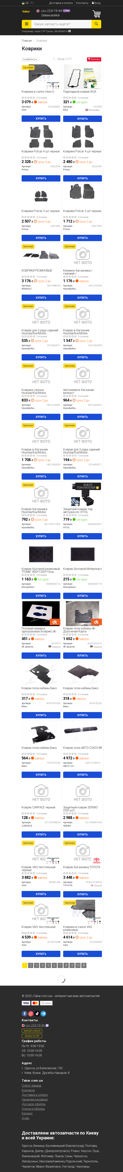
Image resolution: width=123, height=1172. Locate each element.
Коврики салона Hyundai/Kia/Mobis (34, 391)
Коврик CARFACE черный (38, 807)
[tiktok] (37, 1013)
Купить (41, 118)
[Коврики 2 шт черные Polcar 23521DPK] (82, 196)
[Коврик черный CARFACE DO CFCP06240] (41, 792)
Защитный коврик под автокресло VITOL (78, 510)
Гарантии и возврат (35, 1099)
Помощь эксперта (50, 15)
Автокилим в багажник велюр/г (78, 391)
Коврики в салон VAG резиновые (77, 928)
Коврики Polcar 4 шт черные (41, 151)
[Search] (96, 24)
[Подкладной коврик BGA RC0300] (82, 77)
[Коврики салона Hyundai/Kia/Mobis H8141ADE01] (41, 375)
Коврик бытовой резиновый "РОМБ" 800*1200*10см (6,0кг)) (41, 570)
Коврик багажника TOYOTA (81, 867)
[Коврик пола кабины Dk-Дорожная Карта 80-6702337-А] (82, 613)
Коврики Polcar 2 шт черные (82, 211)
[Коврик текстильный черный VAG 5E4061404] (41, 852)
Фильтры (94, 59)
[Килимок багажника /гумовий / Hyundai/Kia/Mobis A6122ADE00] (82, 255)
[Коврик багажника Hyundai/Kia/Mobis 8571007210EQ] (41, 494)
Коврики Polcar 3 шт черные (41, 211)
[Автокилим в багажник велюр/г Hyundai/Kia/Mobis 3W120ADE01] (82, 375)
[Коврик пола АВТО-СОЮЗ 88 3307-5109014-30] (82, 733)
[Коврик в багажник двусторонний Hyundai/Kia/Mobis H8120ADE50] (41, 434)
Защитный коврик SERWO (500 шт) (80, 809)
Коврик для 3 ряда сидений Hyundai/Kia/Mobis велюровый (40, 332)
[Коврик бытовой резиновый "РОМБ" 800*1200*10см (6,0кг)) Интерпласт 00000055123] (41, 554)
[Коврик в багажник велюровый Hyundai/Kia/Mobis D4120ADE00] (82, 315)
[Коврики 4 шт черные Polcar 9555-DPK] (41, 136)
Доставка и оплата (61, 2)
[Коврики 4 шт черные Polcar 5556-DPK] (82, 136)
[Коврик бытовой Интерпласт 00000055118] (82, 554)
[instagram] (31, 1013)
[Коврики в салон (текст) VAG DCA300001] (41, 77)
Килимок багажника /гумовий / (77, 272)
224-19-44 (50, 11)
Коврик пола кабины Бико (39, 688)
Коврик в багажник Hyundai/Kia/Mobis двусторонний (35, 451)
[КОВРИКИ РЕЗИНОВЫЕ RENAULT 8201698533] (41, 255)
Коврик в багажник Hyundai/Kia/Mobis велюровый (76, 332)
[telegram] (43, 1013)
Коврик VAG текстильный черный (38, 868)
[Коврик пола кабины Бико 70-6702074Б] (41, 733)
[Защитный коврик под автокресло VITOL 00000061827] (82, 494)
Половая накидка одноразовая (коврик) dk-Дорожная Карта (39, 630)
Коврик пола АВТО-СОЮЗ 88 (82, 748)
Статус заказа (31, 1085)
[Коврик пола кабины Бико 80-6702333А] (41, 673)
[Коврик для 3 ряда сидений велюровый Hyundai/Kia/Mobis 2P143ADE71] (41, 315)
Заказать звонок (31, 1030)
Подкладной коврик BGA (79, 91)
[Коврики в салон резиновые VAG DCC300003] (82, 912)
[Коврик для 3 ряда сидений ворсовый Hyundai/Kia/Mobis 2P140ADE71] (82, 434)
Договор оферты (33, 1104)
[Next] (83, 965)
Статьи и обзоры (33, 1109)
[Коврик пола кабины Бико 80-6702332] (82, 673)
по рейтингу (30, 59)
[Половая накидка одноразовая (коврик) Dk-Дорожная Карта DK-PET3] (41, 613)
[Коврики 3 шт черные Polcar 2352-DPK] (41, 196)
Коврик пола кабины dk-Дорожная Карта (79, 630)
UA (25, 3)
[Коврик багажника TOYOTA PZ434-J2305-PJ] (82, 852)
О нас (25, 1118)
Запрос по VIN (32, 1036)
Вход (96, 2)
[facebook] (24, 1013)
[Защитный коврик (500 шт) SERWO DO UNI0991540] (82, 792)
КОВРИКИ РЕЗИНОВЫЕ (37, 270)
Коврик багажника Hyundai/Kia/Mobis (34, 510)
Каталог (27, 1113)
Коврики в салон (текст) (38, 91)
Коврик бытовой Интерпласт (82, 569)
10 (78, 965)
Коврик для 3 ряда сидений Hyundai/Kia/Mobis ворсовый (81, 451)
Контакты (82, 2)
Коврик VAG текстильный (38, 927)
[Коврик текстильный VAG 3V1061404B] (41, 912)
